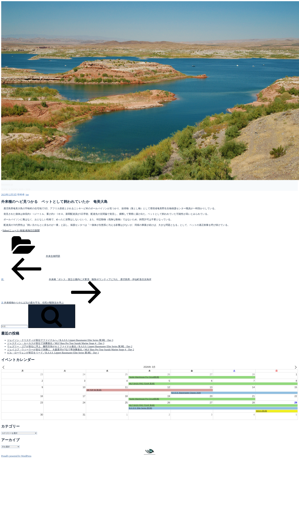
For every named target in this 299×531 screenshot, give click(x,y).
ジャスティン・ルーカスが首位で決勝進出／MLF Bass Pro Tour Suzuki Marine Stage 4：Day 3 (55, 343)
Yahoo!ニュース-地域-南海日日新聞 (21, 230)
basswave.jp (7, 184)
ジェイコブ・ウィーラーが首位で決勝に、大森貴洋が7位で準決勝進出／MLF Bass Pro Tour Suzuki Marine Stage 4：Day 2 (70, 349)
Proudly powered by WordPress (16, 456)
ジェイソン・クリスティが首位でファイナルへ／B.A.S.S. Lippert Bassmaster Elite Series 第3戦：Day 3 (60, 340)
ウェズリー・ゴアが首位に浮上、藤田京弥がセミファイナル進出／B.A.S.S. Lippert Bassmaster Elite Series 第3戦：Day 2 (69, 346)
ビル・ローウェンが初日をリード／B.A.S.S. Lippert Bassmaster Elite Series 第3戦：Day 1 (53, 352)
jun (27, 194)
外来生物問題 (53, 256)
